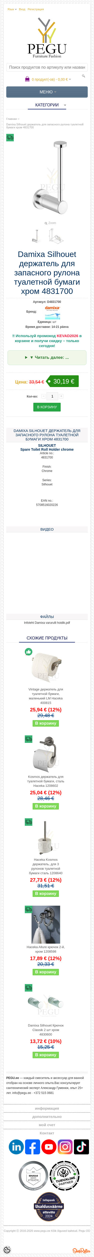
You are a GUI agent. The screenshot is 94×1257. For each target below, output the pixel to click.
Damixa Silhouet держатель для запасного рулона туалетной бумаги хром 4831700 (44, 126)
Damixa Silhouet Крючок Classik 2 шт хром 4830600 (45, 1030)
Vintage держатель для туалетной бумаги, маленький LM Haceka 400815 (46, 696)
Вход (22, 9)
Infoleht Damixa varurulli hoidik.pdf (47, 623)
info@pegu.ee (21, 1093)
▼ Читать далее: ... (49, 357)
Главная (11, 118)
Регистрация (36, 9)
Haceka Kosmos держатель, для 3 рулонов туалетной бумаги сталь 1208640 (45, 866)
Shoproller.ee (81, 1250)
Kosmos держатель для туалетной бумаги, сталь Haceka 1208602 (45, 781)
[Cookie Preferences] (7, 1250)
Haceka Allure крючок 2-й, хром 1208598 (46, 949)
